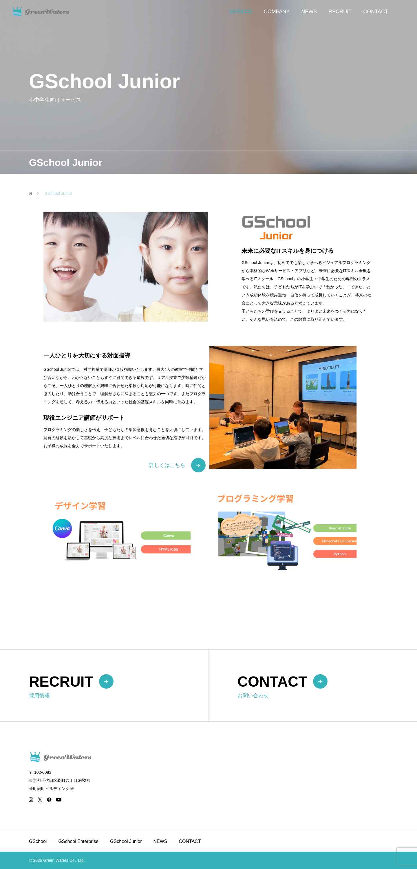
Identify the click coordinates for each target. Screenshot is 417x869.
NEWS (309, 11)
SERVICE (240, 11)
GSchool (38, 841)
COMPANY (277, 11)
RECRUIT (340, 11)
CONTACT (375, 11)
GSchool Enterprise (78, 841)
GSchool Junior (126, 841)
